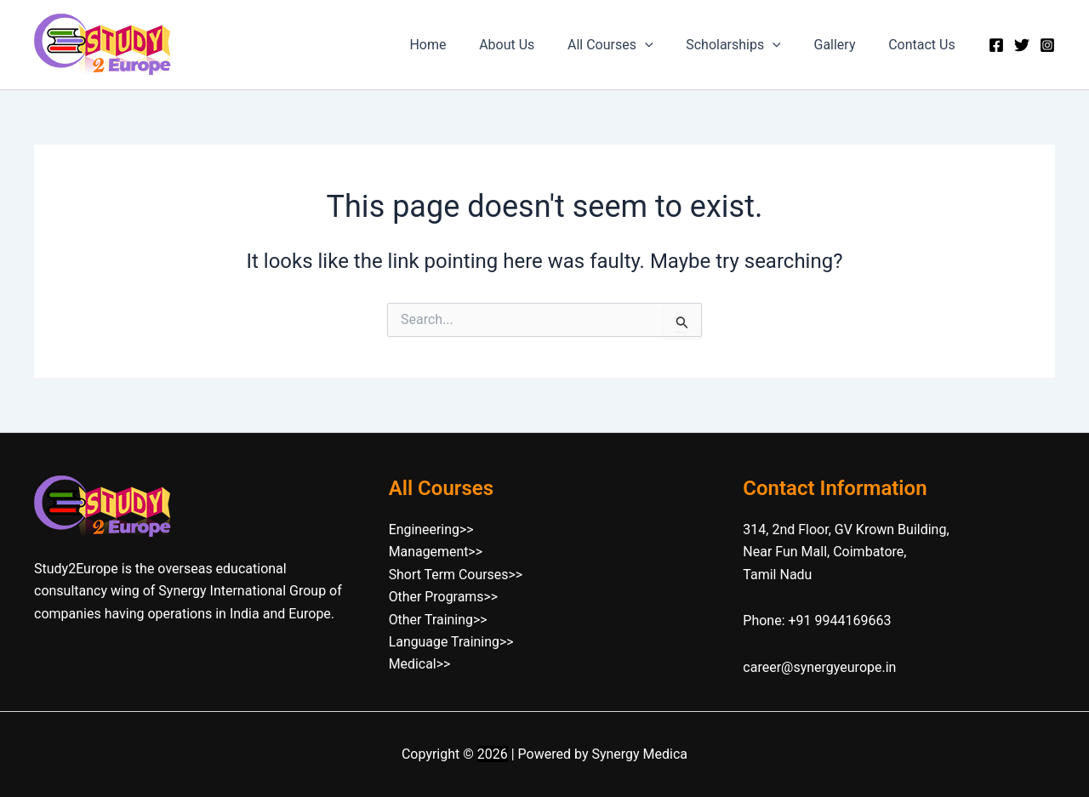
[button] (664, 45)
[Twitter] (1021, 45)
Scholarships (747, 45)
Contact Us (924, 45)
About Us (532, 45)
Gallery (843, 45)
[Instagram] (1047, 45)
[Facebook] (996, 45)
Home (459, 45)
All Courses (630, 45)
